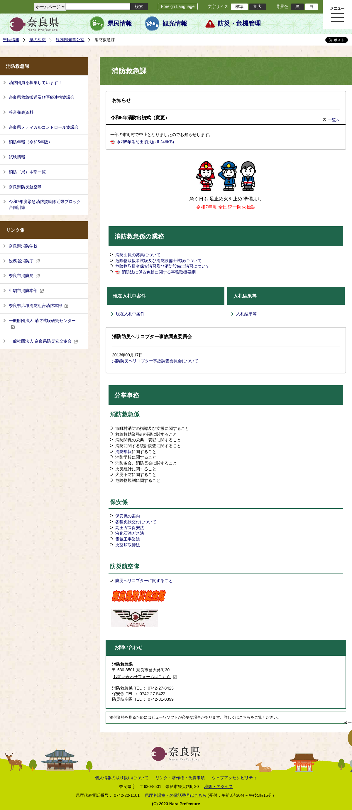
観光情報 (175, 23)
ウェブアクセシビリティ (234, 777)
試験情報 (17, 157)
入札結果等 (246, 313)
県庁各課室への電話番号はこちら (176, 795)
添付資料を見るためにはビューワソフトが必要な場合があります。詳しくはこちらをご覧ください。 (195, 717)
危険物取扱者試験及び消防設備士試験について (158, 260)
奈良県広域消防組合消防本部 (39, 305)
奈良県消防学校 (23, 246)
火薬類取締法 (127, 545)
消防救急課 (122, 664)
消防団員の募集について (137, 254)
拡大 (257, 6)
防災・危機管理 (239, 23)
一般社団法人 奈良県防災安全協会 (43, 341)
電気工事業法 (127, 539)
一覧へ (334, 120)
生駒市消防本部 (26, 290)
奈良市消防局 (24, 275)
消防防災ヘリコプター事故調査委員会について (155, 360)
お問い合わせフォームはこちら (145, 676)
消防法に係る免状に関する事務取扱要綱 (159, 272)
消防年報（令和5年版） (30, 142)
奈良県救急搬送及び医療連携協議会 (42, 97)
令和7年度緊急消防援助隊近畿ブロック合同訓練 (45, 204)
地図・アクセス (218, 786)
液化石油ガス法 (129, 533)
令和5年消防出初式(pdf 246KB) (145, 142)
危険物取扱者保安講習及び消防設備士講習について (162, 266)
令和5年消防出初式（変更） (140, 117)
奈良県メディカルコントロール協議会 (44, 127)
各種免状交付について (135, 521)
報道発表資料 (21, 112)
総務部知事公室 (70, 39)
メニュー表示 (337, 14)
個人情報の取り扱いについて (121, 777)
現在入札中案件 (130, 313)
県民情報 (119, 23)
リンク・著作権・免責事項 (180, 777)
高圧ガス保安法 (129, 527)
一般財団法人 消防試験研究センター (42, 323)
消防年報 (123, 451)
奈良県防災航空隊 (25, 187)
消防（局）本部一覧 (27, 172)
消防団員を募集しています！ (35, 82)
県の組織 (37, 39)
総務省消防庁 (24, 261)
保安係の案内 (127, 516)
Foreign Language (177, 6)
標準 (239, 6)
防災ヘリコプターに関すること (144, 580)
